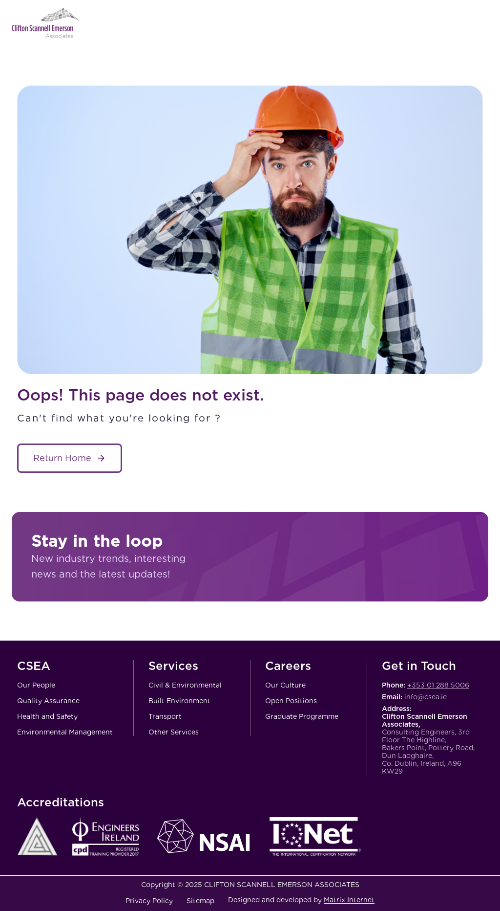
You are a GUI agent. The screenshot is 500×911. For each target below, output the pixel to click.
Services (173, 666)
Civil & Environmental (185, 685)
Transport (165, 716)
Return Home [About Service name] (62, 458)
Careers (288, 666)
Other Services (173, 732)
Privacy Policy (149, 901)
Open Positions (291, 701)
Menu (481, 23)
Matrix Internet (349, 900)
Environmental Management (65, 732)
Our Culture (285, 685)
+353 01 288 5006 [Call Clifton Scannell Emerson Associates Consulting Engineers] (438, 685)
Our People (36, 685)
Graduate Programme (301, 716)
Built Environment (179, 701)
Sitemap (200, 901)
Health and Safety (47, 716)
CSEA (33, 666)
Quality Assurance (48, 701)
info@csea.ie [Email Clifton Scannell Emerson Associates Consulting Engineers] (425, 697)
